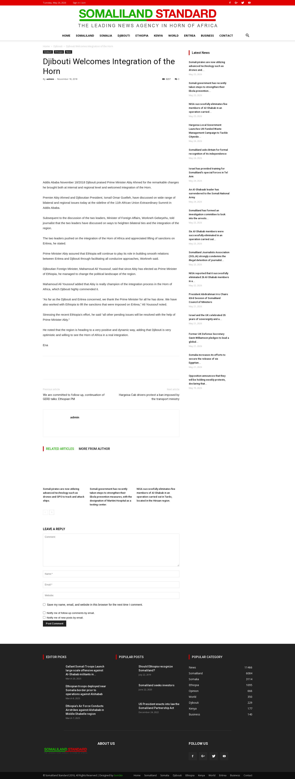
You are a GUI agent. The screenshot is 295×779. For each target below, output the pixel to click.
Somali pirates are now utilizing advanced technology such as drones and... (207, 66)
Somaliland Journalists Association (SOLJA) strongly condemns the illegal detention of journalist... (209, 256)
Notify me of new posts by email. (65, 617)
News (68, 51)
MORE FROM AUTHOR (94, 449)
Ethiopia (141, 35)
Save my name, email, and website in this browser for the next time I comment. (95, 604)
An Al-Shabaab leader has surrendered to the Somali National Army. (209, 193)
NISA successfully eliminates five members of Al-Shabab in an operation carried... (208, 108)
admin (50, 78)
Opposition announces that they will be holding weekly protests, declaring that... (207, 379)
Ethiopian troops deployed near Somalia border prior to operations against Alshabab (86, 690)
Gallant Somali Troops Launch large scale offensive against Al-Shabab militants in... (85, 670)
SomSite (118, 775)
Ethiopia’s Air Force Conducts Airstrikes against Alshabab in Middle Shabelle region (85, 709)
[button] (247, 36)
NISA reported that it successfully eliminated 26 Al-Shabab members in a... (209, 277)
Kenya (158, 35)
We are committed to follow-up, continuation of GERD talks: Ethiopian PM (74, 397)
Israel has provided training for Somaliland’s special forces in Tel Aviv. (208, 172)
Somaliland (85, 35)
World (173, 35)
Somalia (106, 35)
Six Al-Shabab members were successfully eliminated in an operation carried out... (206, 235)
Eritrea (189, 35)
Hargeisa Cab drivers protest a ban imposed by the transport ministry (149, 397)
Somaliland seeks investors (156, 685)
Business (207, 35)
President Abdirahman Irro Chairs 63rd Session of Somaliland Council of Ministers (208, 298)
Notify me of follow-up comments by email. (70, 612)
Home (66, 35)
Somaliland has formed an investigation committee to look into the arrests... (207, 214)
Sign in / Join (79, 2)
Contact (226, 35)
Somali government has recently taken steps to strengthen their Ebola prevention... (207, 87)
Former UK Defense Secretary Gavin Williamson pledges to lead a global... (209, 337)
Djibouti (124, 35)
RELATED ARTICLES (60, 449)
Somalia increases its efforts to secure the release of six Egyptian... (207, 358)
